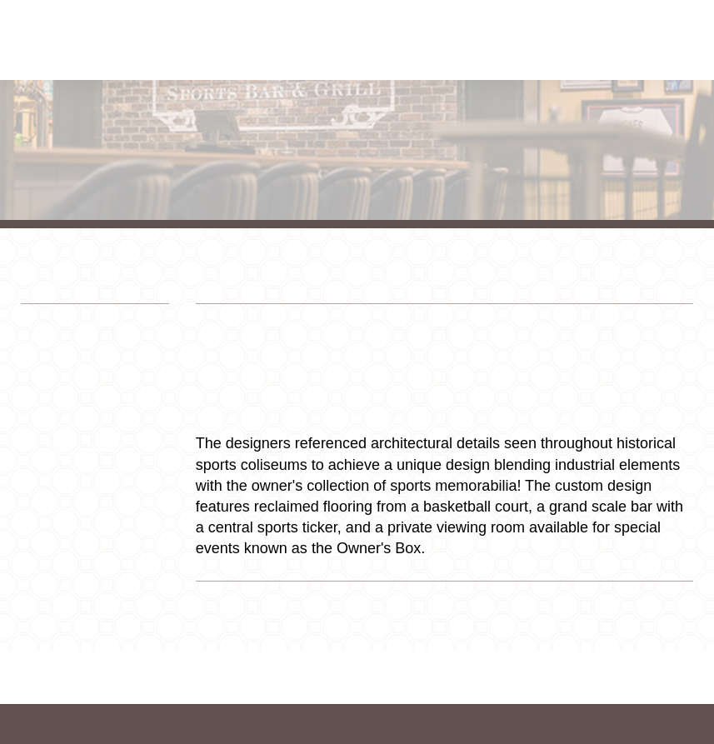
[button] (659, 39)
